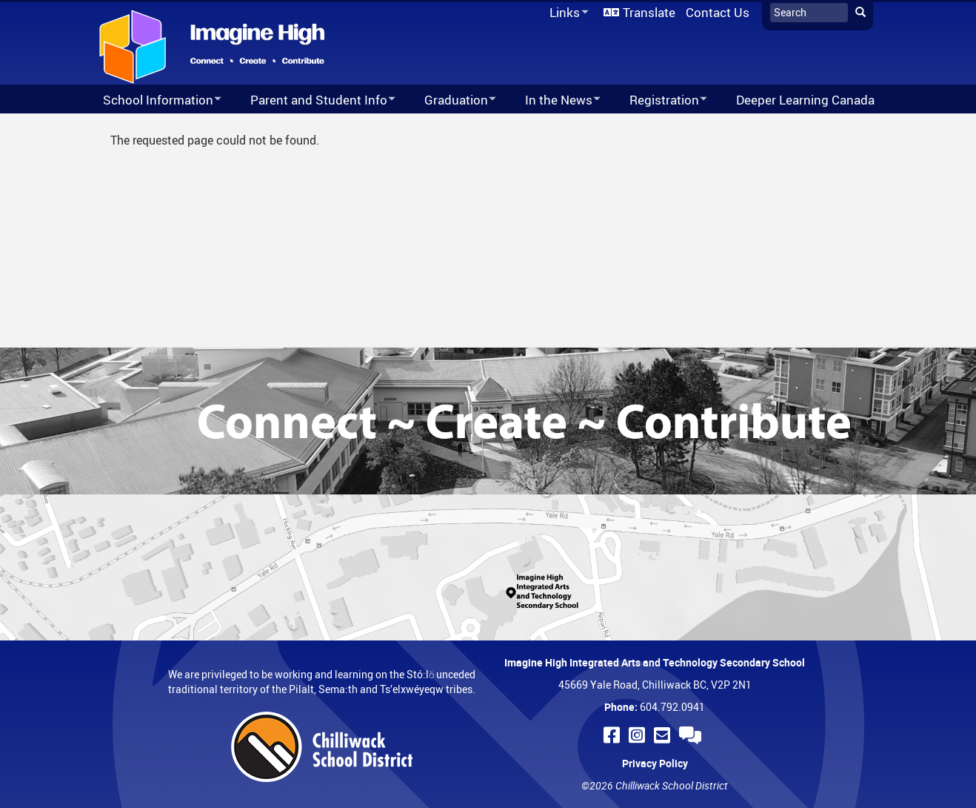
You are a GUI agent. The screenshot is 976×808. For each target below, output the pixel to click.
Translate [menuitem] (649, 12)
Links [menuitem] (566, 13)
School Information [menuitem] (152, 100)
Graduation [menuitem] (450, 100)
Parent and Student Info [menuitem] (313, 100)
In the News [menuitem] (553, 100)
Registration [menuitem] (658, 100)
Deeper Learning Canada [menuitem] (805, 99)
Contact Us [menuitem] (717, 12)
